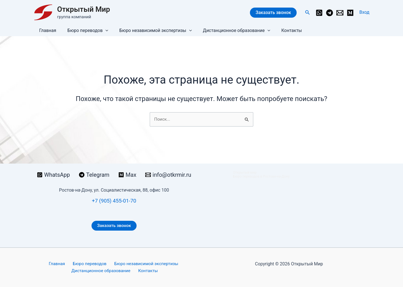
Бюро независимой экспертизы (150, 30)
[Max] (127, 174)
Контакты (281, 30)
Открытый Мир (83, 9)
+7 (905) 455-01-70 (114, 200)
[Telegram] (329, 12)
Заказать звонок (273, 12)
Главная (46, 30)
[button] (307, 12)
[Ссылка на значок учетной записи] (364, 12)
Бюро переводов (84, 30)
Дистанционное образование (228, 30)
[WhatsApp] (319, 12)
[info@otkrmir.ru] (339, 12)
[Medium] (350, 12)
